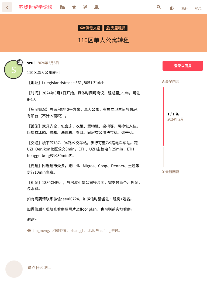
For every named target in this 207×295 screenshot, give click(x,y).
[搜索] (159, 7)
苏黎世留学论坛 (36, 6)
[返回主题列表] (7, 7)
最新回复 (170, 171)
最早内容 (170, 81)
